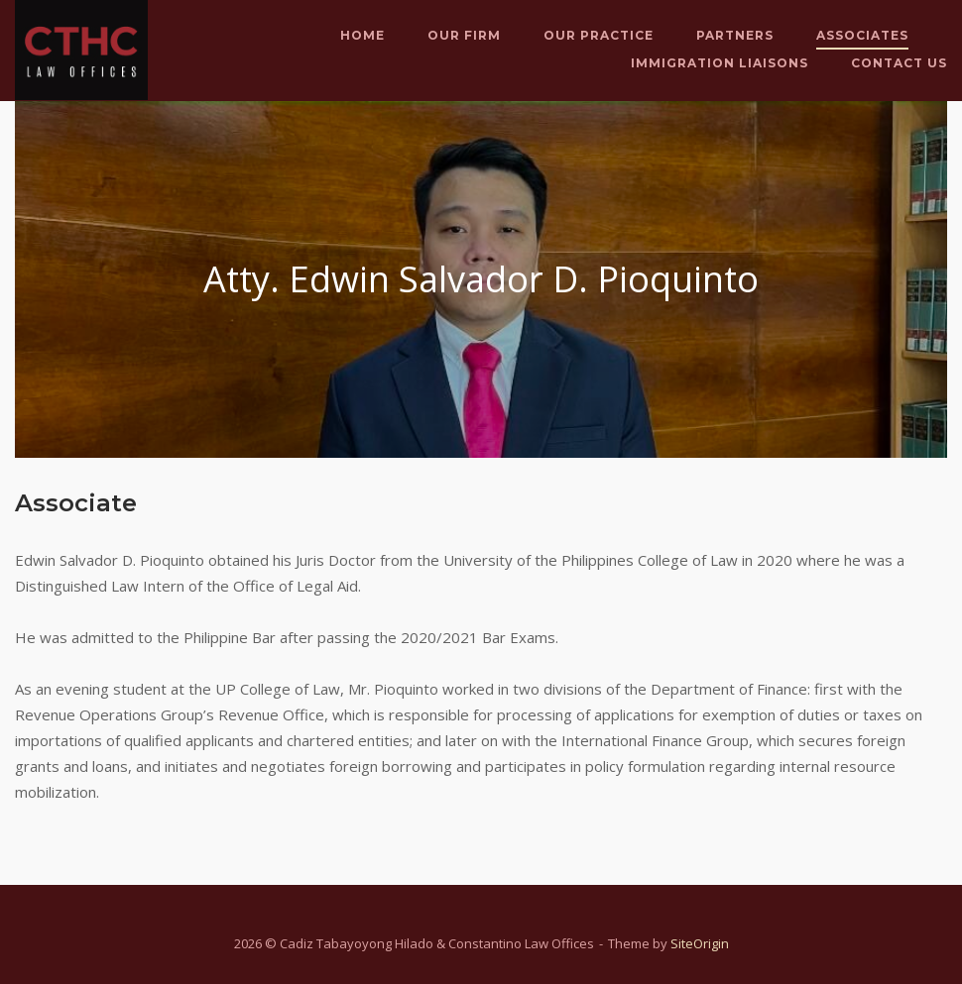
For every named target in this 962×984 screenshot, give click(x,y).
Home (362, 35)
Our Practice (598, 35)
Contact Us (899, 62)
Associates (862, 35)
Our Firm (464, 35)
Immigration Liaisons (719, 62)
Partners (735, 35)
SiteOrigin (699, 943)
